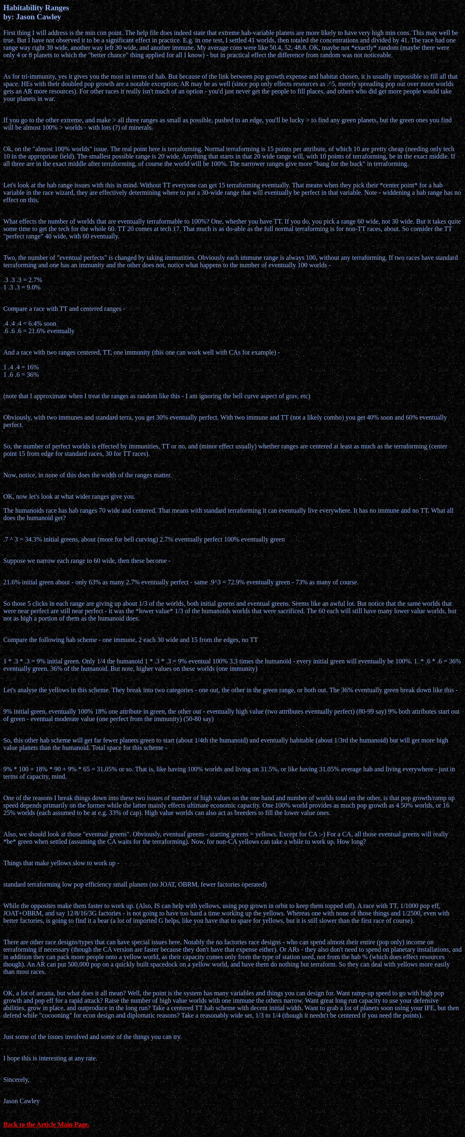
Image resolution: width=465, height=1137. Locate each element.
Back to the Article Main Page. (46, 1124)
